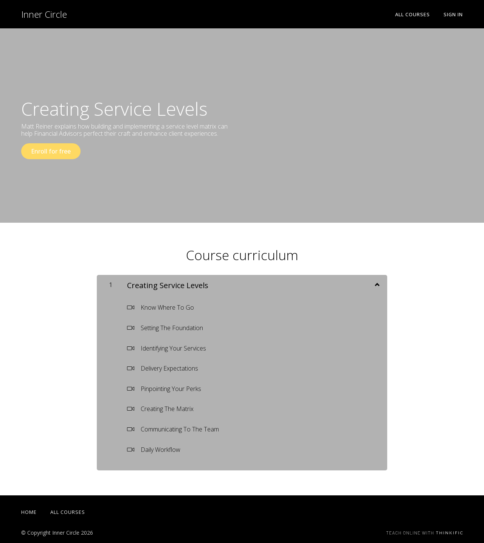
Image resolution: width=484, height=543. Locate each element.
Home (29, 512)
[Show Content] (376, 284)
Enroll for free (51, 151)
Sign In (453, 14)
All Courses (412, 14)
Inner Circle (44, 14)
